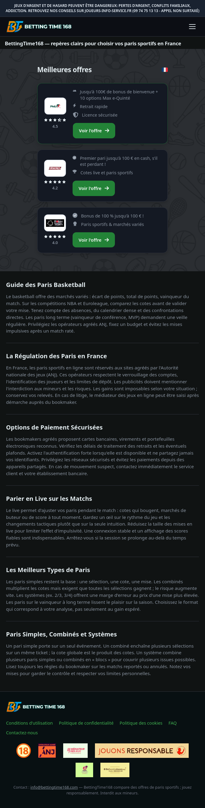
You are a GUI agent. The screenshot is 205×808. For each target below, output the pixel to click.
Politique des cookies (141, 723)
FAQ (172, 723)
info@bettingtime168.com (54, 787)
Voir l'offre (94, 130)
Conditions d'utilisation (29, 723)
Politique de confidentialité (86, 723)
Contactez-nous (22, 733)
